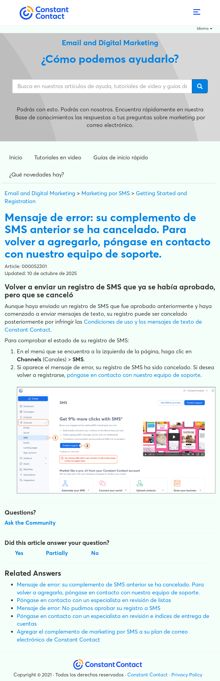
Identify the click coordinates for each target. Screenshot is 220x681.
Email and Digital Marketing (40, 193)
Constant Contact (147, 675)
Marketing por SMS (105, 193)
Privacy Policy (186, 675)
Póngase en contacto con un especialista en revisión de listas (94, 600)
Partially (57, 552)
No (95, 552)
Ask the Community (30, 522)
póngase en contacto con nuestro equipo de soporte (133, 374)
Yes (19, 552)
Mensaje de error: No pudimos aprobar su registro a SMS (88, 608)
